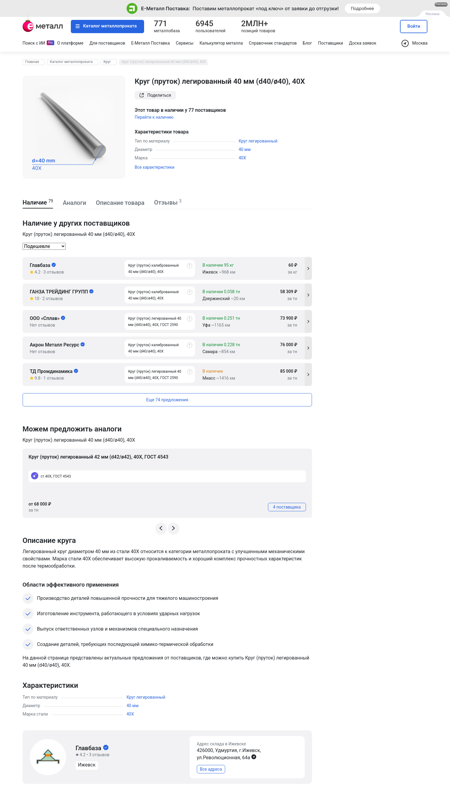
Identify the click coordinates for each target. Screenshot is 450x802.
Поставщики (330, 43)
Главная (32, 62)
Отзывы (167, 202)
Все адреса (211, 769)
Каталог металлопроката (106, 26)
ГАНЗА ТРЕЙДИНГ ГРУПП (61, 292)
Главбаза (43, 265)
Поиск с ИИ (34, 43)
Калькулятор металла (221, 43)
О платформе (70, 43)
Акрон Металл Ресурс (57, 345)
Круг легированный (258, 141)
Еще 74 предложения (167, 399)
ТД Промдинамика (54, 371)
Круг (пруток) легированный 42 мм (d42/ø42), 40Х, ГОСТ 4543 (98, 457)
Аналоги (74, 202)
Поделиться (155, 95)
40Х (242, 157)
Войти (414, 26)
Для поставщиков (107, 43)
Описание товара (120, 202)
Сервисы (185, 43)
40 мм (245, 149)
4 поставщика (287, 507)
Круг (107, 62)
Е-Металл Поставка (150, 43)
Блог (307, 43)
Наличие (38, 202)
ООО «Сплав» (47, 318)
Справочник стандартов (273, 43)
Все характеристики (155, 167)
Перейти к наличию (154, 117)
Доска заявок (362, 43)
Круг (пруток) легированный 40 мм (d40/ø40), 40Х (163, 62)
